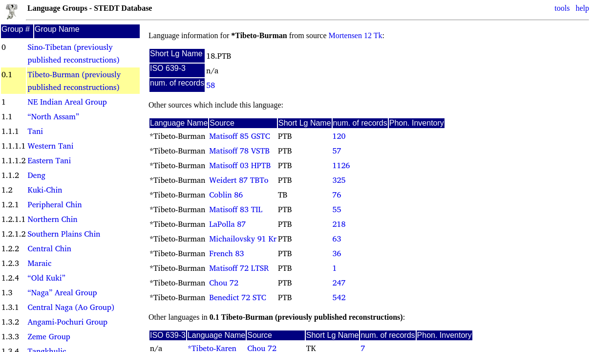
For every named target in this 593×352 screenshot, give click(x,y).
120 (339, 136)
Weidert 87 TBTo (238, 180)
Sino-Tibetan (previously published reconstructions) (73, 53)
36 (337, 253)
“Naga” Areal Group (62, 292)
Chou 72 (223, 282)
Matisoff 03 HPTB (240, 165)
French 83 (226, 253)
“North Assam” (53, 116)
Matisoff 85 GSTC (239, 136)
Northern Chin (52, 219)
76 (337, 194)
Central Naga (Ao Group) (70, 307)
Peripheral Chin (54, 204)
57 (337, 150)
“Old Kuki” (46, 277)
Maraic (39, 263)
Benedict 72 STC (237, 297)
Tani (35, 131)
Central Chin (49, 248)
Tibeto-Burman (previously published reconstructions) (74, 80)
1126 (341, 165)
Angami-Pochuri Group (67, 321)
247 (339, 282)
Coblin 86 (226, 194)
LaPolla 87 (227, 224)
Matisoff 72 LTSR (239, 268)
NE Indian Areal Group (66, 101)
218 (339, 224)
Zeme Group (48, 336)
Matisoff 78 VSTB (239, 150)
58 (210, 85)
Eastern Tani (49, 160)
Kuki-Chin (44, 189)
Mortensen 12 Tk (355, 35)
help (582, 8)
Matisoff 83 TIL (235, 209)
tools (562, 8)
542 (339, 297)
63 (337, 238)
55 (337, 209)
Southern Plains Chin (63, 233)
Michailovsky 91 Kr (242, 238)
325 (339, 180)
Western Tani (50, 145)
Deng (36, 175)
